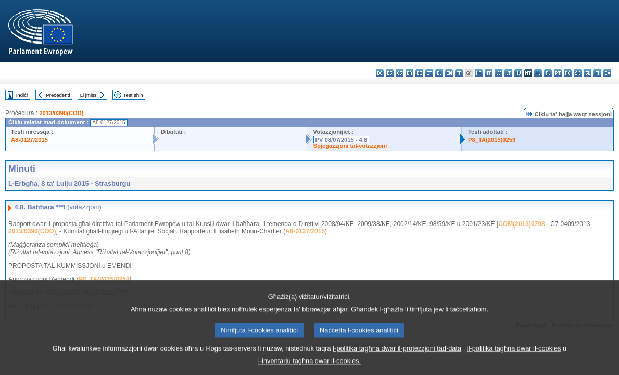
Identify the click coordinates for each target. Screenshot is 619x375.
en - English (449, 73)
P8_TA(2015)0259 (491, 139)
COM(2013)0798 (521, 224)
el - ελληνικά (439, 73)
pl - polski (548, 73)
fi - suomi (597, 73)
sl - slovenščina (587, 73)
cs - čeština (399, 73)
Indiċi (22, 95)
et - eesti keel (429, 73)
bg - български (380, 73)
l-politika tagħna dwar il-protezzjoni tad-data (397, 355)
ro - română (568, 73)
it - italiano (488, 73)
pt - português (558, 73)
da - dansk (409, 73)
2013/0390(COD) (61, 113)
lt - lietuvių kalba (508, 73)
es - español (390, 73)
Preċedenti (58, 95)
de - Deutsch (419, 73)
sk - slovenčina (578, 73)
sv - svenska (607, 73)
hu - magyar (518, 73)
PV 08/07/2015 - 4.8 (341, 139)
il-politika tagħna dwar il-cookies (514, 355)
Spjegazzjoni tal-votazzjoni (350, 146)
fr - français (459, 73)
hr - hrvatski (479, 73)
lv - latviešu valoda (498, 73)
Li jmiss (88, 95)
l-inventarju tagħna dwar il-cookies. (309, 367)
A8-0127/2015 (29, 139)
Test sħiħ (133, 95)
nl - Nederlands (538, 73)
